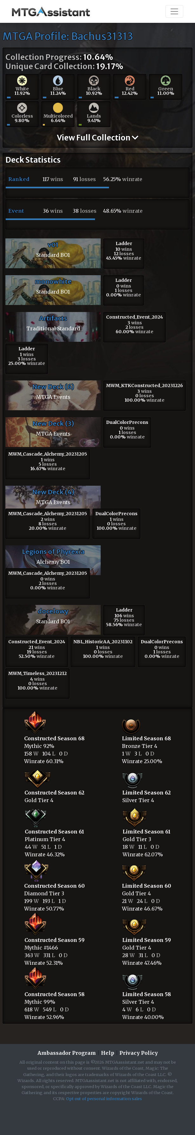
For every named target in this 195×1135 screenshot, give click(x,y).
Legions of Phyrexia (53, 551)
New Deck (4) (53, 492)
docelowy (53, 611)
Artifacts (53, 318)
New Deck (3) (53, 423)
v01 (53, 245)
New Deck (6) (53, 387)
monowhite (53, 281)
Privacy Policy (138, 1053)
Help (107, 1053)
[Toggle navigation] (174, 11)
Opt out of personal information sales (104, 1098)
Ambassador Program (66, 1053)
